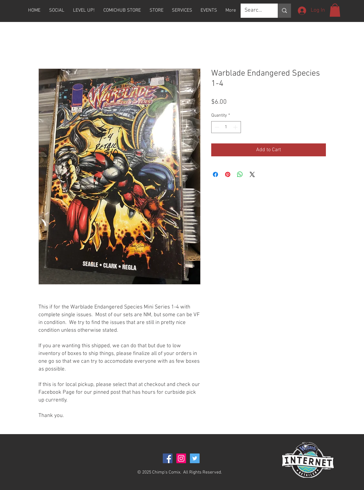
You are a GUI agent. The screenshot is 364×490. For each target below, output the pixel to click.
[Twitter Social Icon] (195, 458)
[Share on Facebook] (215, 174)
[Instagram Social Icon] (181, 458)
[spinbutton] (226, 127)
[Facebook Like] (39, 469)
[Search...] (254, 11)
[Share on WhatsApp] (240, 174)
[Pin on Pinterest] (228, 174)
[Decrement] (216, 127)
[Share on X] (252, 174)
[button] (156, 10)
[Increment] (236, 127)
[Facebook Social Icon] (167, 458)
